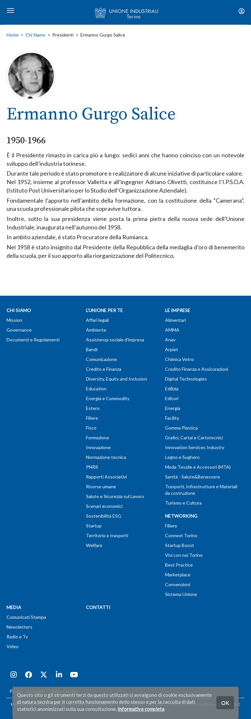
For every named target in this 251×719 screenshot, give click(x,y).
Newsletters (19, 627)
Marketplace (178, 574)
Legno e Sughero (182, 457)
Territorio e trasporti (107, 535)
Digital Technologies (186, 379)
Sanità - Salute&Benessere (192, 476)
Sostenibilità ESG (103, 516)
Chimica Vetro (179, 359)
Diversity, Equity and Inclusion (116, 379)
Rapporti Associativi (106, 476)
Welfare (94, 545)
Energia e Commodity (107, 398)
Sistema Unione (181, 594)
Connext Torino (181, 535)
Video (13, 646)
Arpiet (171, 349)
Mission (14, 320)
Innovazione (98, 447)
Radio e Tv (17, 636)
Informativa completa (141, 709)
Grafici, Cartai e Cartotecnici (194, 437)
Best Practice (179, 565)
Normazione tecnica (106, 457)
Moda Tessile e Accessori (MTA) (198, 467)
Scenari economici (104, 506)
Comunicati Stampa (26, 617)
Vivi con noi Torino (184, 555)
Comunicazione (101, 359)
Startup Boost (179, 545)
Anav (170, 339)
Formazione (97, 437)
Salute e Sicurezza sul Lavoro (115, 496)
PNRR (92, 467)
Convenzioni (177, 584)
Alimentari (175, 320)
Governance (19, 330)
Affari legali (97, 320)
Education (96, 388)
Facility (172, 418)
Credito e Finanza (103, 369)
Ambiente (96, 330)
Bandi (91, 349)
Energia (172, 408)
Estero (93, 408)
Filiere (92, 418)
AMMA (172, 330)
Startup (94, 525)
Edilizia (171, 388)
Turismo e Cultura (183, 503)
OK (225, 702)
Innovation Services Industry (194, 447)
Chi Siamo (35, 35)
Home (13, 35)
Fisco (91, 427)
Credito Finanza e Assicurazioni (196, 369)
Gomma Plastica (181, 427)
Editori (171, 398)
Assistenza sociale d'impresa (115, 339)
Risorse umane (101, 486)
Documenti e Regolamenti (33, 339)
